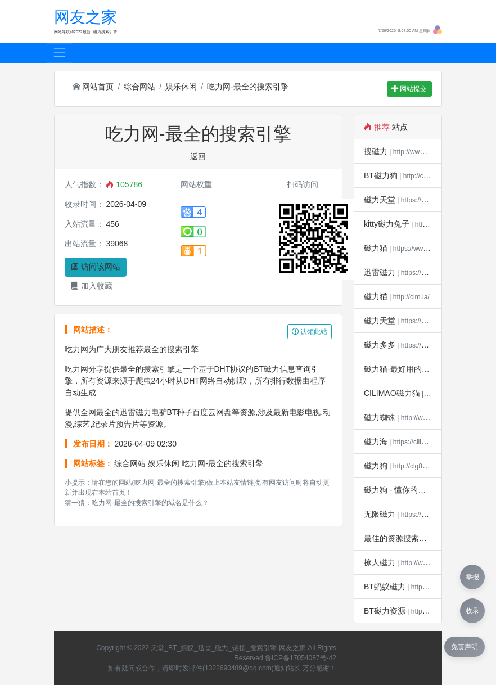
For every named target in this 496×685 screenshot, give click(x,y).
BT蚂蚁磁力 (384, 586)
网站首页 (93, 86)
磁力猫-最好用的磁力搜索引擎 (416, 368)
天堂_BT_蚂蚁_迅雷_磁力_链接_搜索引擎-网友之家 (228, 648)
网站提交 (409, 89)
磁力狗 (375, 465)
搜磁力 (375, 151)
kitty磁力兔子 (386, 223)
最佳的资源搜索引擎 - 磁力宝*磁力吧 (428, 538)
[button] (437, 29)
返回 (198, 156)
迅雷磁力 (379, 272)
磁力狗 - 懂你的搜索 (399, 489)
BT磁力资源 (384, 610)
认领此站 (309, 332)
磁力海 (375, 441)
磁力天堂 (379, 199)
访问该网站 (95, 266)
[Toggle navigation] (59, 53)
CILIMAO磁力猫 (392, 393)
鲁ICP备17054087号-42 (300, 658)
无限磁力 (379, 514)
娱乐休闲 (181, 86)
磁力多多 (379, 344)
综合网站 (139, 86)
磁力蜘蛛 (379, 417)
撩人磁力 (379, 562)
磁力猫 (375, 248)
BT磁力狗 (381, 175)
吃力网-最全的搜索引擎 (247, 86)
